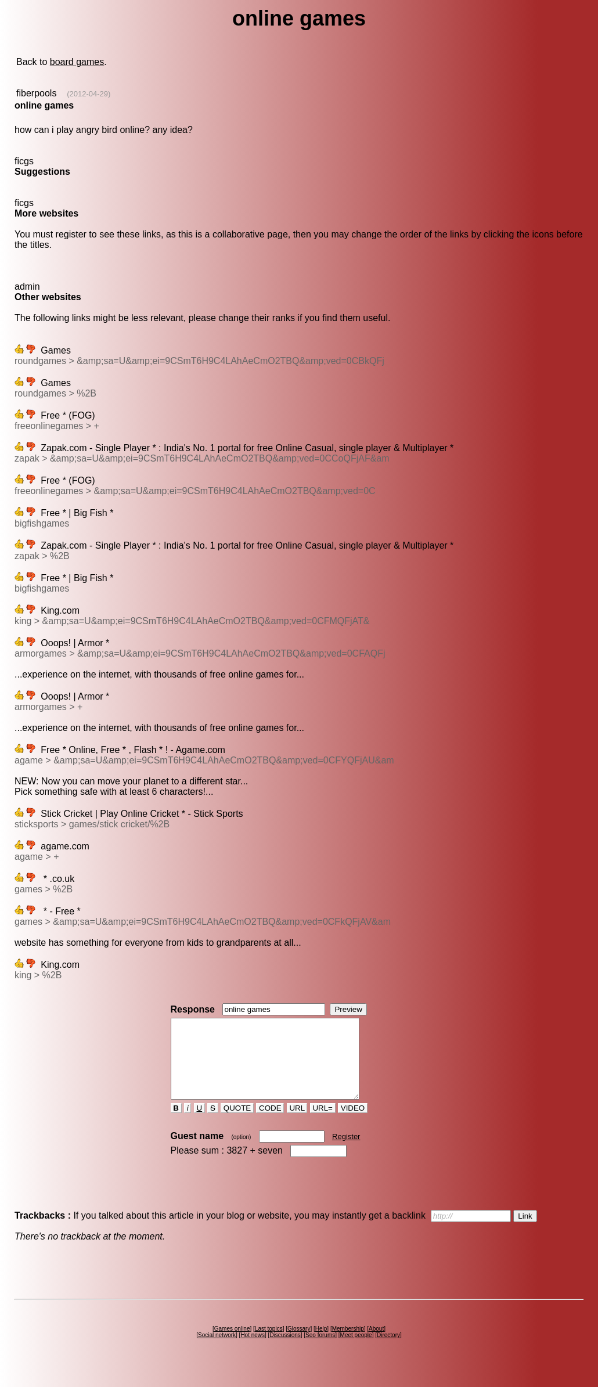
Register (346, 1152)
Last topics (269, 1344)
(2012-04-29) (88, 93)
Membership (348, 1344)
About (376, 1344)
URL (297, 1123)
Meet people (356, 1351)
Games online (232, 1344)
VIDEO (352, 1123)
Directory (388, 1351)
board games (77, 62)
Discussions (284, 1351)
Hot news (252, 1351)
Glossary (298, 1344)
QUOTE (237, 1123)
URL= (323, 1123)
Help (321, 1344)
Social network (217, 1351)
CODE (270, 1123)
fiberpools (36, 93)
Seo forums (320, 1351)
